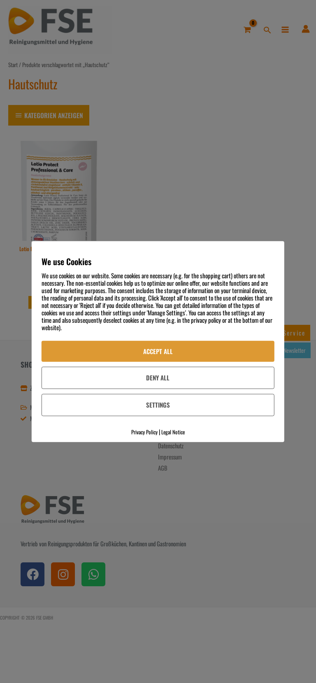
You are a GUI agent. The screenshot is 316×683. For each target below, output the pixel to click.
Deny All (158, 377)
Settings (158, 404)
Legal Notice (173, 432)
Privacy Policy (144, 432)
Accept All (158, 350)
